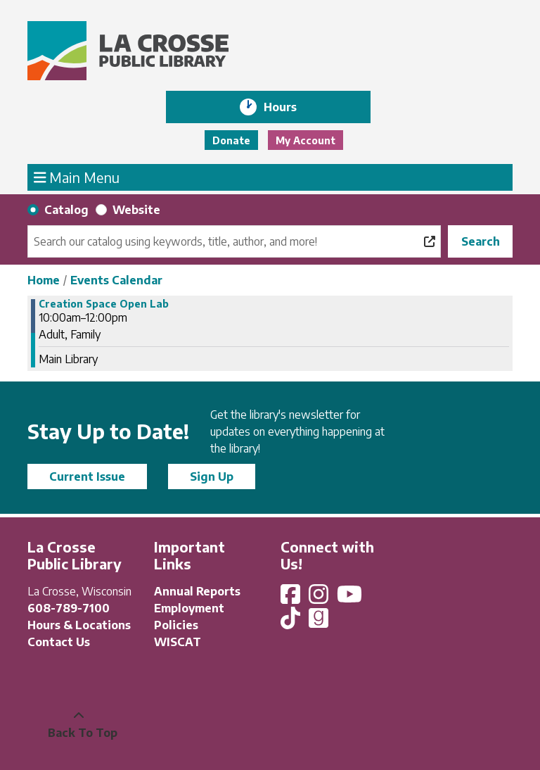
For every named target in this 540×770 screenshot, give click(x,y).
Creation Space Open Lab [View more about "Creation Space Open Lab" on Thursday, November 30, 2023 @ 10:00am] (104, 304)
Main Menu (77, 177)
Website (136, 210)
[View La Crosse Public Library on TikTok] (292, 622)
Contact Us (58, 642)
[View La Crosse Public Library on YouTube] (351, 598)
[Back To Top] (78, 724)
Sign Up (211, 476)
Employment (189, 608)
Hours (290, 107)
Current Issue (87, 476)
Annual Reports (197, 591)
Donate (231, 140)
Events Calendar (116, 280)
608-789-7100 (68, 608)
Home (43, 280)
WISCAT (177, 642)
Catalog (66, 210)
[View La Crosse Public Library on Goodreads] (318, 622)
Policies (176, 625)
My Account (305, 140)
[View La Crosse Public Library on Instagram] (320, 598)
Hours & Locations (79, 625)
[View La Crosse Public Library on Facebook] (292, 598)
